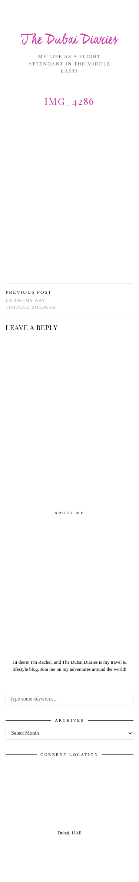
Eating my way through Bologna (38, 299)
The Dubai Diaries (69, 40)
